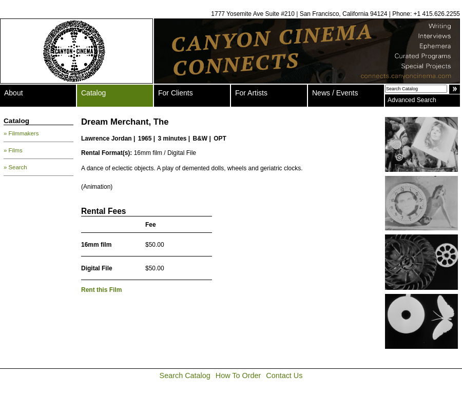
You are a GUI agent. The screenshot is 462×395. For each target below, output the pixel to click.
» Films (13, 150)
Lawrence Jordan (106, 138)
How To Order (238, 375)
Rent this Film (101, 289)
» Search (15, 167)
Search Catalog (185, 375)
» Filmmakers (21, 133)
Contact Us (284, 375)
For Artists (251, 93)
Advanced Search (412, 100)
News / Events (335, 93)
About (13, 93)
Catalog (93, 93)
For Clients (175, 93)
